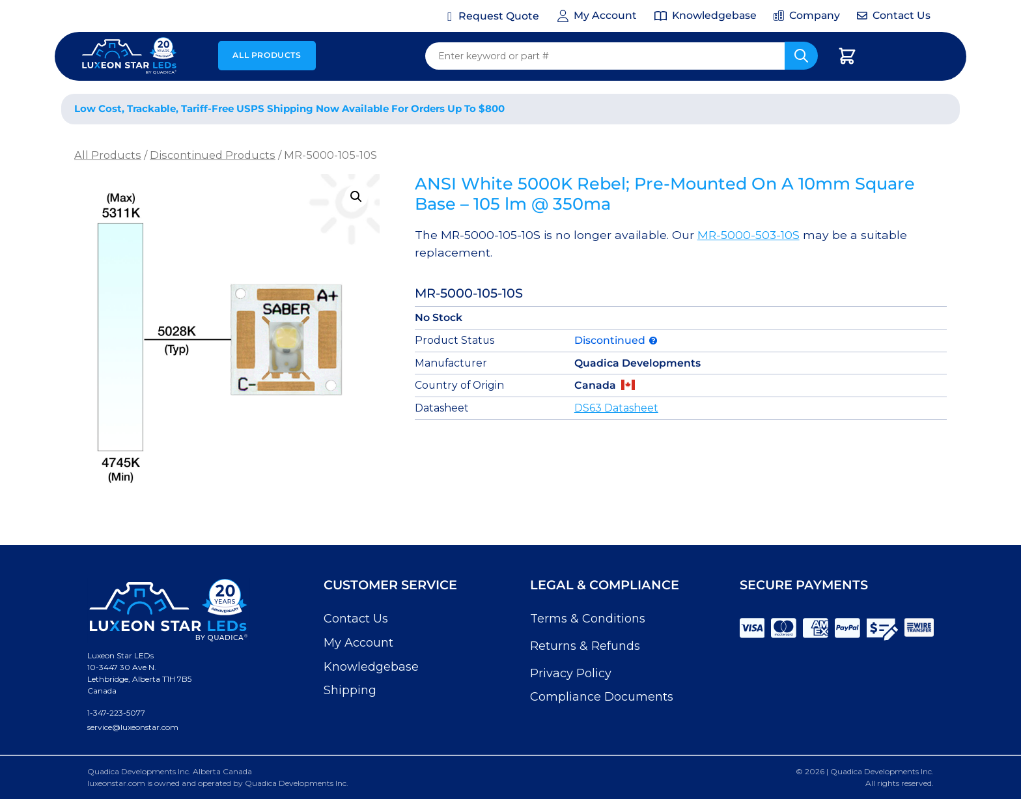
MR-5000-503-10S (748, 235)
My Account (358, 643)
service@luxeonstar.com (132, 727)
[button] (356, 196)
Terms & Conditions (587, 618)
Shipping (350, 690)
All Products (266, 55)
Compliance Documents (601, 697)
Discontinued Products (212, 154)
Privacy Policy (570, 673)
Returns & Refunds (585, 646)
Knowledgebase (371, 667)
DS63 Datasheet (616, 408)
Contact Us (356, 618)
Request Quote (498, 16)
